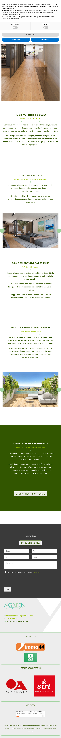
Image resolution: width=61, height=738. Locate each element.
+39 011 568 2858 (32, 543)
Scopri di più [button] (30, 729)
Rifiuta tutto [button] (16, 734)
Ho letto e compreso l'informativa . (23, 572)
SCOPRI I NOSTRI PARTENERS (30, 493)
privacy (36, 572)
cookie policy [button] (9, 702)
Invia (7, 589)
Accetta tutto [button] (44, 734)
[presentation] (20, 584)
